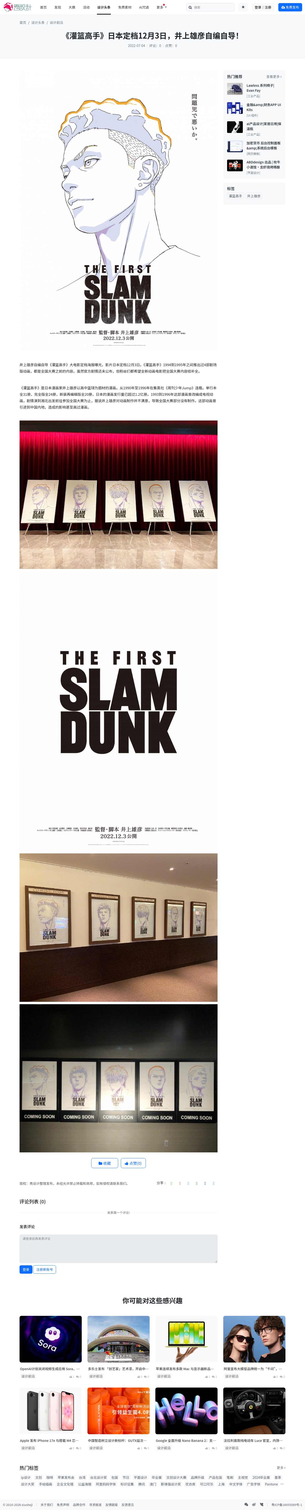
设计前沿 (56, 22)
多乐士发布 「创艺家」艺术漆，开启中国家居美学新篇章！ (118, 1368)
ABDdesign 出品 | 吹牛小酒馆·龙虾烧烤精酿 (263, 164)
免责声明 (63, 1504)
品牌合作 (79, 1504)
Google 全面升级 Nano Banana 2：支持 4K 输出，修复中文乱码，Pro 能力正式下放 (186, 1440)
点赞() (133, 1163)
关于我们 (47, 1504)
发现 (57, 7)
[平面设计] (253, 173)
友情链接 (111, 1504)
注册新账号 (44, 1269)
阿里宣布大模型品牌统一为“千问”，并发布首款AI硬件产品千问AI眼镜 (253, 1368)
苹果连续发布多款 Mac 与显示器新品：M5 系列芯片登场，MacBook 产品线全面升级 (186, 1368)
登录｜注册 (263, 7)
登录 (26, 1269)
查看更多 (274, 76)
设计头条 (104, 7)
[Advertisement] (254, 279)
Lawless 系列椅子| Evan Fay (260, 88)
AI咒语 (144, 7)
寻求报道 (95, 1504)
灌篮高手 (235, 195)
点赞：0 (171, 45)
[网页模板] (253, 154)
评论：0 (155, 45)
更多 (281, 1467)
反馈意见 (128, 1504)
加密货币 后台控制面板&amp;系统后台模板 (264, 145)
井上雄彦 (253, 195)
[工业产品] (253, 96)
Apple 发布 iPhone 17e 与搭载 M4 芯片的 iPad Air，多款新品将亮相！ (49, 1440)
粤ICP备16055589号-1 (286, 1504)
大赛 (72, 7)
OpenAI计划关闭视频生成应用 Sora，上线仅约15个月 (50, 1368)
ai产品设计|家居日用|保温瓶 (264, 126)
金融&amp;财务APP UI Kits (264, 107)
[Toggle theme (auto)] (243, 7)
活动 (86, 7)
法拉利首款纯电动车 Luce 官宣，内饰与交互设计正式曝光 (253, 1440)
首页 (43, 7)
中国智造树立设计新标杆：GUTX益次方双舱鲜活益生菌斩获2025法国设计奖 (117, 1440)
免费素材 (125, 7)
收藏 (105, 1163)
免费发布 (290, 7)
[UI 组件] (252, 115)
